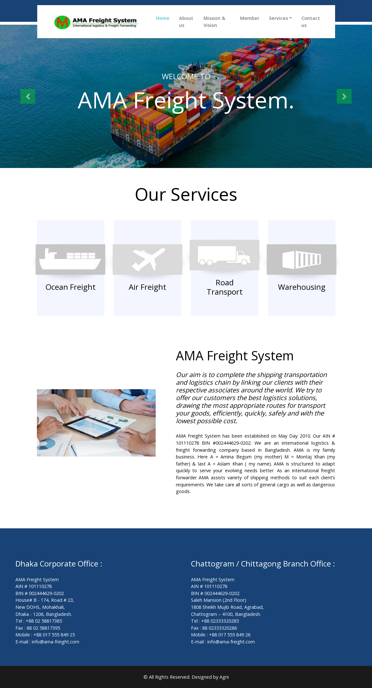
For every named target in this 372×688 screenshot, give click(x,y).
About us (186, 21)
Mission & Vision (214, 21)
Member (249, 18)
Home (162, 18)
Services (278, 18)
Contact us (310, 21)
